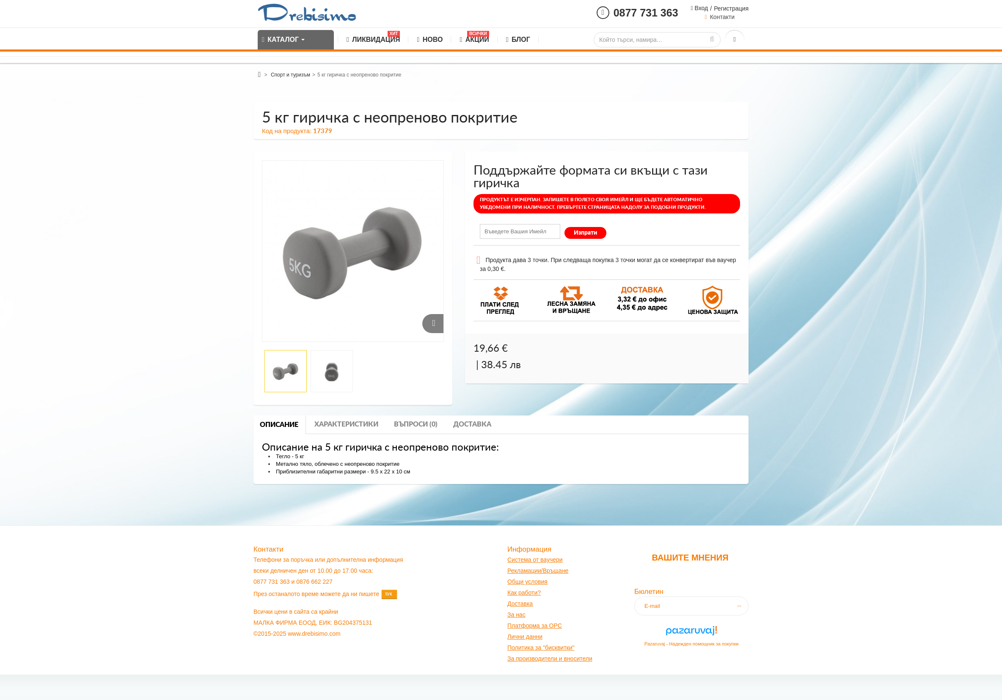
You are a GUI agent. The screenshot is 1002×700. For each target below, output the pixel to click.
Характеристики (346, 424)
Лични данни (524, 636)
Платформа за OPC (534, 625)
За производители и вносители (549, 658)
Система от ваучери (535, 559)
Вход (700, 8)
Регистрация (731, 8)
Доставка (472, 424)
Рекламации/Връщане (537, 570)
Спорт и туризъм (290, 75)
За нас (516, 614)
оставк (521, 603)
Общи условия (527, 581)
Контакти (722, 17)
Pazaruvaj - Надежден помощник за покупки (691, 643)
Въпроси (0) (416, 424)
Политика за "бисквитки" (540, 647)
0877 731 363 (646, 12)
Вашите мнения (690, 557)
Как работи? (524, 592)
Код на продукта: (286, 130)
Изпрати (585, 233)
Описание (279, 424)
